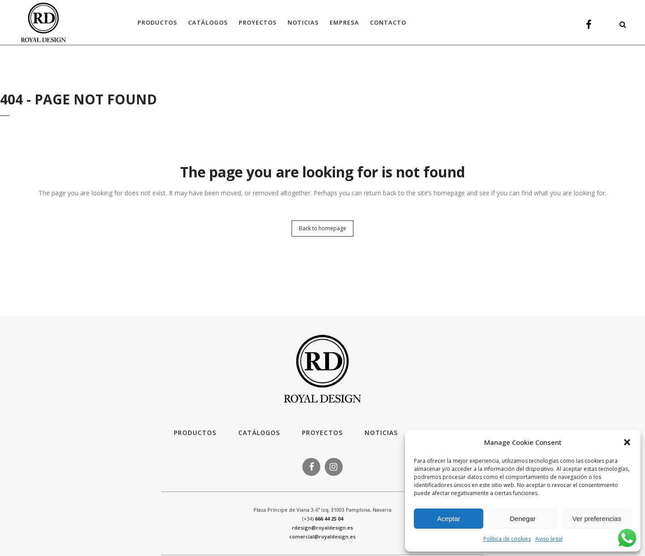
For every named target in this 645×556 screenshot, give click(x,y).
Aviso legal (549, 539)
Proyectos (322, 432)
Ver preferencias (596, 518)
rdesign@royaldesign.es (322, 527)
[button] (627, 442)
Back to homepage (322, 228)
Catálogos (259, 432)
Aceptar (448, 518)
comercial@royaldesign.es (322, 536)
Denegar (523, 518)
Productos (195, 432)
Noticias (381, 432)
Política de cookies (507, 539)
